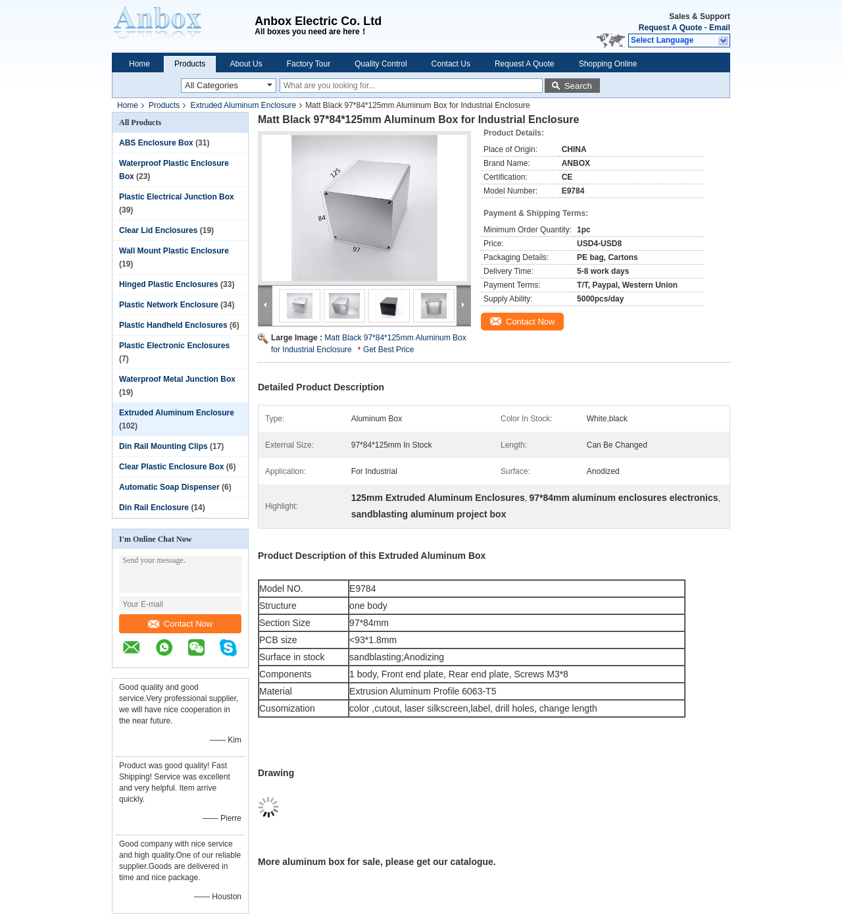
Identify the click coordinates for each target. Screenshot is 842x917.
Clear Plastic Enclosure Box (171, 466)
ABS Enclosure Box (156, 142)
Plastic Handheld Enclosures (173, 325)
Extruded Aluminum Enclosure (243, 105)
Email (719, 27)
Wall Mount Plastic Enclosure (174, 250)
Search (578, 86)
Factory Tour (308, 63)
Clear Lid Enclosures (158, 230)
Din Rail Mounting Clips (163, 446)
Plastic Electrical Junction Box (176, 196)
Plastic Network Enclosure (168, 304)
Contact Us (451, 63)
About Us (246, 63)
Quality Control (381, 63)
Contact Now (180, 624)
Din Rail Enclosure (154, 507)
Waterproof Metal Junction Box (177, 379)
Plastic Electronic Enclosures (174, 345)
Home (139, 63)
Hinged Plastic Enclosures (168, 284)
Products (189, 63)
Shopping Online (608, 63)
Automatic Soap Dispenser (169, 487)
